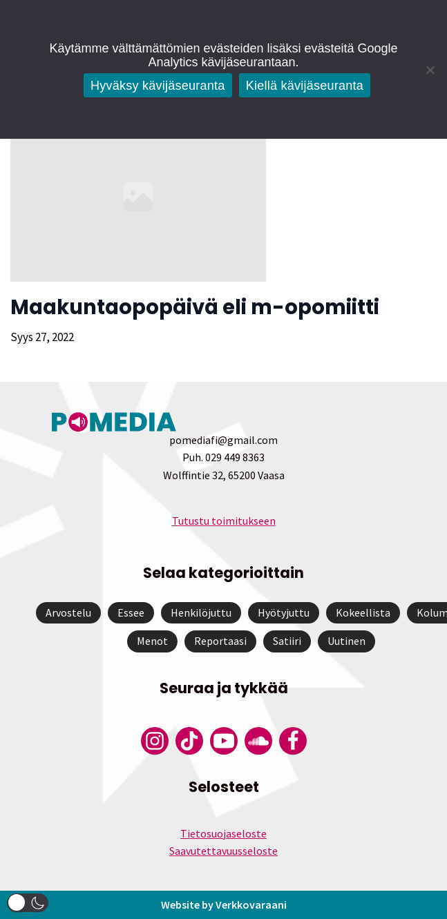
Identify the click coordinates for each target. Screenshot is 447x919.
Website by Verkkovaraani (224, 904)
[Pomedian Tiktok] (189, 741)
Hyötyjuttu (284, 612)
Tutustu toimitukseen (224, 521)
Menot (152, 641)
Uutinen (346, 641)
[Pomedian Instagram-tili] (155, 741)
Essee (130, 612)
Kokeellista (363, 612)
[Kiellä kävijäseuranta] (430, 70)
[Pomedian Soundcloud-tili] (258, 741)
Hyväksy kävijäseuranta (158, 86)
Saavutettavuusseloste (223, 851)
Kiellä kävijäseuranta (304, 86)
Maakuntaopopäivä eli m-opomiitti (194, 307)
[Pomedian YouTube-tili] (224, 741)
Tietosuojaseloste (223, 833)
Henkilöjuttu (201, 612)
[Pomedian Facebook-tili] (293, 741)
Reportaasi (220, 641)
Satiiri (287, 641)
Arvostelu (68, 612)
